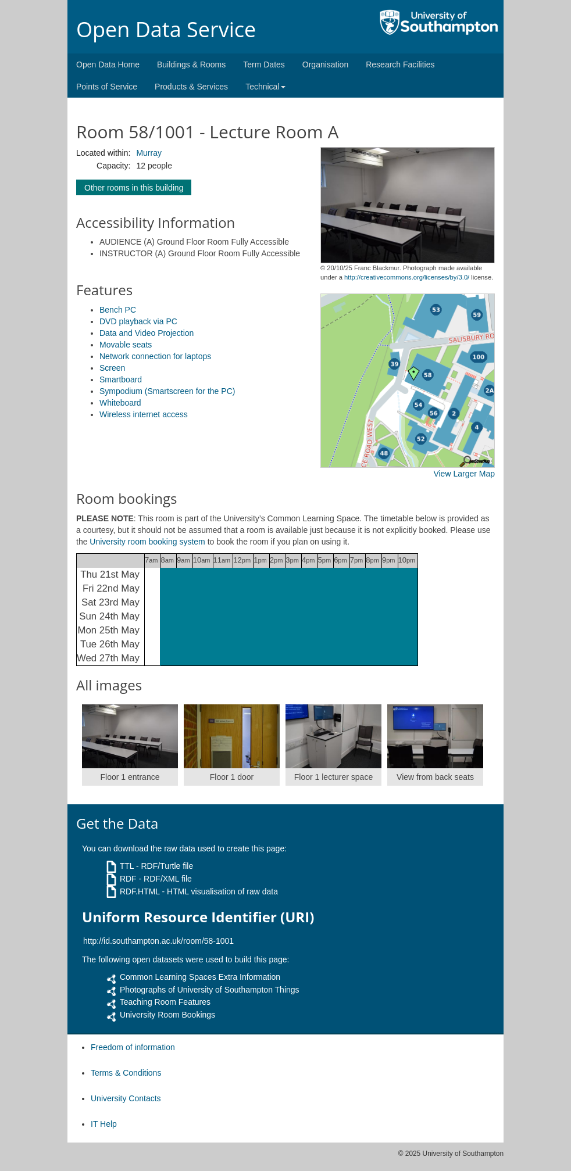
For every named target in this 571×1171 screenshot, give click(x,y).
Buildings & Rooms (191, 64)
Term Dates (264, 64)
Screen (112, 368)
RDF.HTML (140, 891)
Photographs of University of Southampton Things (209, 989)
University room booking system (147, 541)
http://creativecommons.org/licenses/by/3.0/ (406, 277)
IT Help (104, 1124)
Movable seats (125, 344)
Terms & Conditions (126, 1072)
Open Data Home (108, 64)
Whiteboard (120, 402)
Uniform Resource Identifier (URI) (198, 917)
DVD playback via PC (138, 321)
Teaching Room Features (165, 1002)
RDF (128, 878)
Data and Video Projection (146, 333)
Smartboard (120, 379)
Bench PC (117, 309)
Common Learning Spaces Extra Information (200, 977)
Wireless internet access (143, 414)
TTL (127, 866)
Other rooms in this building (133, 187)
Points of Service (106, 86)
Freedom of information (133, 1047)
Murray (149, 152)
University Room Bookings (167, 1014)
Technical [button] (265, 86)
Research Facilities (400, 64)
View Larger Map (464, 473)
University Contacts (126, 1098)
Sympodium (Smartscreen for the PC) (167, 391)
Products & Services (191, 86)
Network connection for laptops (155, 356)
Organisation (325, 64)
